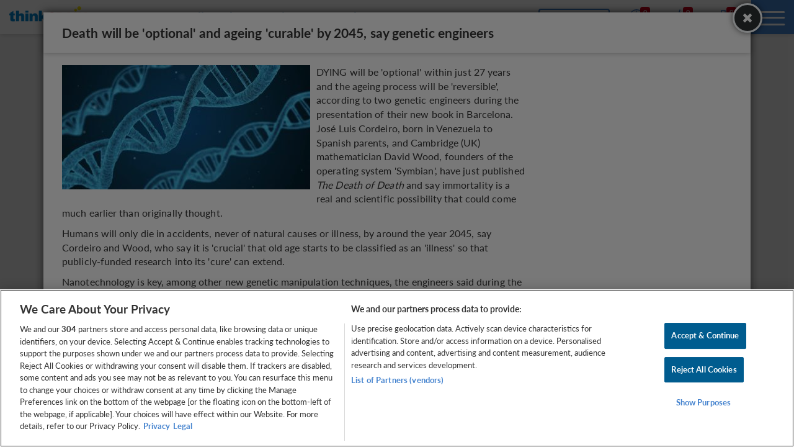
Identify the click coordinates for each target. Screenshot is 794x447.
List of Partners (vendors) (397, 380)
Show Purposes (703, 403)
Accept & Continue (705, 335)
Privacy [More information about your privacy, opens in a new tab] (156, 426)
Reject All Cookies (703, 369)
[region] (397, 368)
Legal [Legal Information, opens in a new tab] (182, 426)
